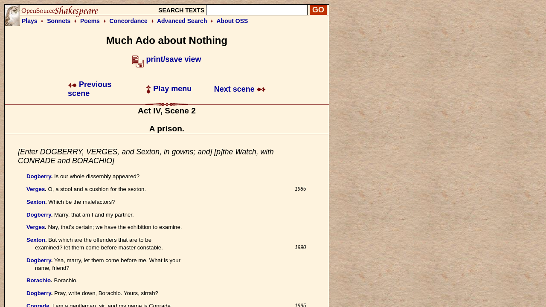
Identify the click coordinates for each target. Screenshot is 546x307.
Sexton (35, 202)
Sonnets (58, 20)
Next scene (240, 89)
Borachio (38, 280)
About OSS (232, 20)
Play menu (169, 88)
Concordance (128, 20)
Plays (30, 20)
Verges (35, 189)
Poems (90, 20)
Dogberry (38, 176)
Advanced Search (182, 20)
